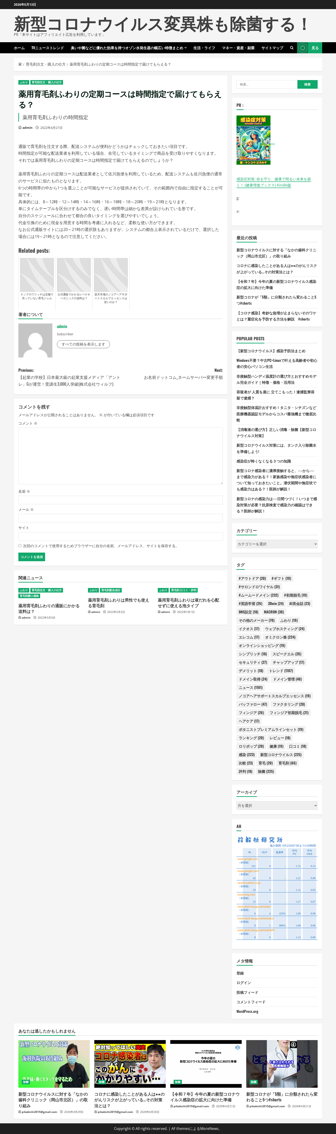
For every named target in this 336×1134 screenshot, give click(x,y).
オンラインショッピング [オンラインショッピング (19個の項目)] (262, 645)
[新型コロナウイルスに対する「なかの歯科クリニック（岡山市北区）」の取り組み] (54, 1064)
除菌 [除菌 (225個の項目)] (266, 771)
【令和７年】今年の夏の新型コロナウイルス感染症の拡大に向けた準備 (205, 1096)
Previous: (69, 377)
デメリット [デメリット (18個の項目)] (251, 670)
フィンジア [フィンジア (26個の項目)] (251, 712)
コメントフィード (250, 1001)
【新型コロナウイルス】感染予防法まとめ (270, 350)
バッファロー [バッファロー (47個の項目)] (253, 704)
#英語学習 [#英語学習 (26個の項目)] (250, 603)
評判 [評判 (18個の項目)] (245, 771)
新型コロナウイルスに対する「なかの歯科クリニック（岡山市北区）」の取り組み (53, 1099)
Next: (172, 373)
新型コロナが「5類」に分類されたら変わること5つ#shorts (282, 1096)
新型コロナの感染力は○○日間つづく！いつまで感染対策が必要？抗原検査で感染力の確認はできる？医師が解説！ (276, 505)
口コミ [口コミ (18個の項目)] (297, 746)
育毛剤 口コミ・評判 (183, 590)
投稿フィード (247, 992)
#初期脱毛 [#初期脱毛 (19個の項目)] (295, 595)
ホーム (19, 47)
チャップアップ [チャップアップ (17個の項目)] (288, 662)
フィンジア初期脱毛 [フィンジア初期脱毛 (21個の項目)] (289, 712)
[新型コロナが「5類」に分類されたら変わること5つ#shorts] (282, 1064)
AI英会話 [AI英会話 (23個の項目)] (299, 603)
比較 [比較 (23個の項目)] (246, 763)
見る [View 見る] (308, 47)
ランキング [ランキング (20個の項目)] (251, 737)
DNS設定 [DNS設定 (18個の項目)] (248, 612)
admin (27, 127)
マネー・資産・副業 (238, 47)
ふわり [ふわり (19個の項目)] (289, 620)
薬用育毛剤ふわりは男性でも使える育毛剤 (118, 602)
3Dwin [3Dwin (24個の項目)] (276, 603)
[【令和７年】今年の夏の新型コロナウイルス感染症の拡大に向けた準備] (206, 1064)
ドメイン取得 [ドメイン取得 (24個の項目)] (253, 679)
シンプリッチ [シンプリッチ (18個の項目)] (253, 653)
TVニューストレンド (48, 47)
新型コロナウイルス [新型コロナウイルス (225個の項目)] (281, 754)
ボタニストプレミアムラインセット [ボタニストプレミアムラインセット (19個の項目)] (271, 729)
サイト (23, 527)
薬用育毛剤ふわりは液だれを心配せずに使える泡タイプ (188, 602)
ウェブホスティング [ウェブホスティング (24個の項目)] (284, 628)
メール (26, 509)
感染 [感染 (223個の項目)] (247, 754)
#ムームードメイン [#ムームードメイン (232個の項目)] (258, 595)
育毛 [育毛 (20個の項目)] (265, 763)
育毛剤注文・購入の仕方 (47, 82)
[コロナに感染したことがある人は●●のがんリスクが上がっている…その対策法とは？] (130, 1064)
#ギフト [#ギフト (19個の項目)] (281, 578)
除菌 (26, 1082)
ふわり (24, 82)
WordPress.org (247, 1011)
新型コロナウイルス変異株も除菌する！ (163, 22)
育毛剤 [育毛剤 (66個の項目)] (287, 763)
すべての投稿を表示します (83, 344)
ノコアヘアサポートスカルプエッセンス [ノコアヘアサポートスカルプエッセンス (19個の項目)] (275, 695)
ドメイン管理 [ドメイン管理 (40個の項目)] (287, 679)
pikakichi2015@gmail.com (39, 1112)
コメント (27, 423)
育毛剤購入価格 (29, 596)
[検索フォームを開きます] (292, 47)
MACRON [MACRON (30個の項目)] (274, 612)
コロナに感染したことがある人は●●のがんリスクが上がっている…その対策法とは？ (129, 1099)
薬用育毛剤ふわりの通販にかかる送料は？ (49, 608)
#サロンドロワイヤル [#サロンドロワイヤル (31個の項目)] (259, 586)
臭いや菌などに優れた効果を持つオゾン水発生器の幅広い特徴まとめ (127, 47)
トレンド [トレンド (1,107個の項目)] (281, 670)
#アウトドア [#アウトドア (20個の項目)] (252, 578)
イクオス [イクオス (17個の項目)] (249, 628)
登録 (240, 973)
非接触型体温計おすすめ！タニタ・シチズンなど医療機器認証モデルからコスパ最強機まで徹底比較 (276, 413)
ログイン (243, 982)
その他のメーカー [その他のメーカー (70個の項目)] (257, 620)
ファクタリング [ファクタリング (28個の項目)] (289, 704)
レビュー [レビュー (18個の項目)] (280, 737)
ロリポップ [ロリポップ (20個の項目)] (251, 746)
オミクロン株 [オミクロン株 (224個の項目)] (280, 637)
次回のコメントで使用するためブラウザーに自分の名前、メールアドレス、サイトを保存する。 (101, 545)
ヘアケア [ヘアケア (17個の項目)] (249, 721)
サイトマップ (272, 47)
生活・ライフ (204, 47)
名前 (24, 491)
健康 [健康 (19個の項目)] (276, 746)
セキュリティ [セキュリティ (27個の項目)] (253, 662)
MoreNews (209, 1128)
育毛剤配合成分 (110, 590)
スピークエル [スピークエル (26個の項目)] (287, 653)
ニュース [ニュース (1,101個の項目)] (251, 687)
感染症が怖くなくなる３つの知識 (263, 461)
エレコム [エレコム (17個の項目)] (249, 637)
